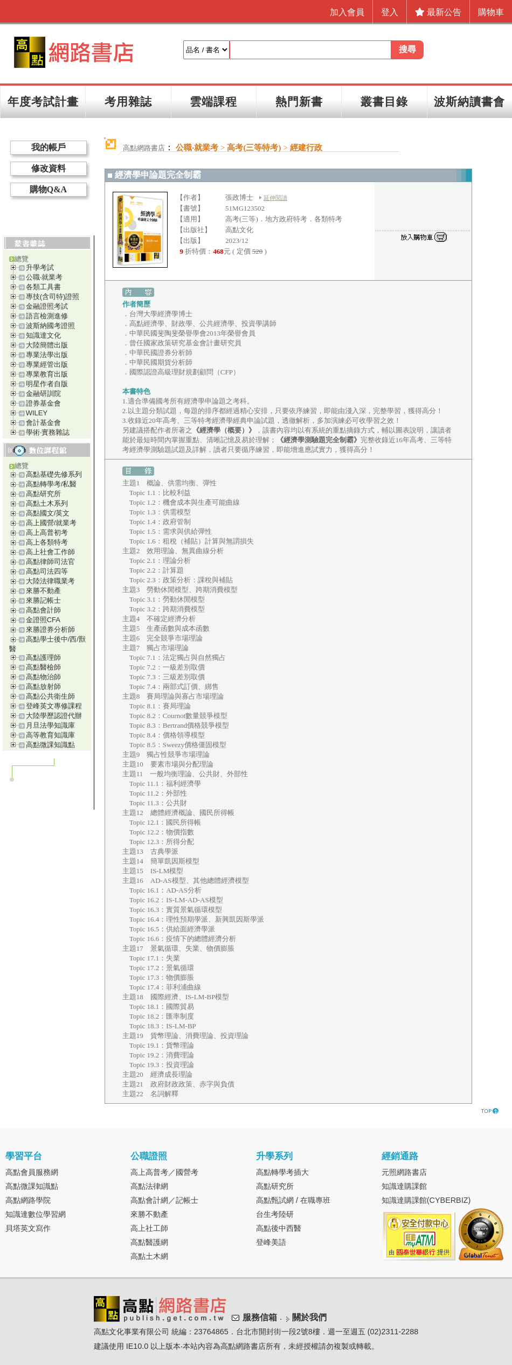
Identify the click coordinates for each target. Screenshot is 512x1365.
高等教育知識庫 (50, 735)
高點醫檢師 (43, 667)
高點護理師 (43, 657)
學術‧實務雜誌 (48, 432)
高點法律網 (149, 1186)
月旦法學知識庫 (50, 725)
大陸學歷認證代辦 (54, 716)
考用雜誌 (128, 101)
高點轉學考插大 (282, 1172)
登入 (389, 12)
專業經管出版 (47, 364)
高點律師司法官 (50, 562)
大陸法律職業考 (50, 581)
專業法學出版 (47, 355)
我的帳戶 (48, 147)
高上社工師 (149, 1228)
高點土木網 (149, 1256)
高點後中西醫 (278, 1228)
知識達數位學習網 (35, 1214)
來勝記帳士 (43, 600)
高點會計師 (43, 610)
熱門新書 (299, 101)
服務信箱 (260, 1317)
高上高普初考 (47, 532)
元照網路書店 (404, 1172)
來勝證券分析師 (50, 629)
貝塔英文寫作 (28, 1228)
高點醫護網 (149, 1242)
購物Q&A (48, 189)
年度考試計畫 (43, 101)
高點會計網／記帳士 (164, 1200)
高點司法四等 (47, 571)
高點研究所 (43, 494)
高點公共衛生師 (50, 696)
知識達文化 (43, 335)
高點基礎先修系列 (54, 474)
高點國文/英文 (48, 513)
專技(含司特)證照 (53, 296)
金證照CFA (43, 620)
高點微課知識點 (50, 745)
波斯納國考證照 (50, 326)
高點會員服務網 (31, 1172)
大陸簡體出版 (47, 345)
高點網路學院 (28, 1200)
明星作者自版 (47, 384)
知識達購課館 (404, 1186)
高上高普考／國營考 (164, 1172)
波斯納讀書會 (469, 101)
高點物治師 (43, 677)
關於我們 (309, 1317)
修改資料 (48, 168)
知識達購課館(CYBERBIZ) (426, 1200)
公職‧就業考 (44, 277)
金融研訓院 (43, 393)
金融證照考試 (47, 306)
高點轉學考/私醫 (51, 484)
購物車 (491, 12)
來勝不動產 (43, 591)
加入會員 (347, 12)
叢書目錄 (384, 101)
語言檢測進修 (47, 316)
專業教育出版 (47, 374)
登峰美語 (271, 1242)
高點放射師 (43, 686)
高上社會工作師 (50, 552)
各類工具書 (43, 287)
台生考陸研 (275, 1214)
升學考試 (40, 267)
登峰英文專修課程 (54, 706)
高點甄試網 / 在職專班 (293, 1200)
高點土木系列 (47, 503)
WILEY (36, 413)
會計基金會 (43, 423)
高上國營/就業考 (51, 523)
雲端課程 (213, 101)
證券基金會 (43, 403)
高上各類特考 (47, 542)
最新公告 (438, 12)
